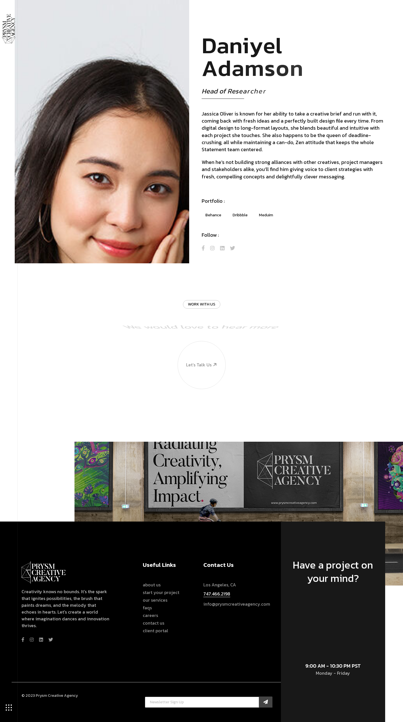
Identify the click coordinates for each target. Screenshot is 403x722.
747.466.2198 (216, 593)
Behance (213, 215)
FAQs (147, 608)
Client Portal (155, 631)
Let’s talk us (198, 345)
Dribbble (240, 215)
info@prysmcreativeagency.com (236, 604)
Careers (150, 615)
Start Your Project (161, 592)
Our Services (155, 600)
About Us (152, 585)
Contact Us (153, 623)
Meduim (266, 215)
